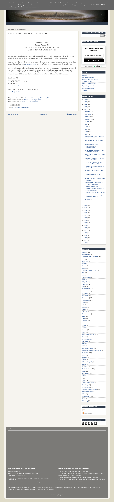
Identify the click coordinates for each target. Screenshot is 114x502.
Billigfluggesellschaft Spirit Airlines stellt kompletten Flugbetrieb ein (27, 482)
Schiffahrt (84, 357)
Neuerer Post (13, 114)
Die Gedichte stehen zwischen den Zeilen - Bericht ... (95, 167)
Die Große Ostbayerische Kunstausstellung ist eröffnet (94, 175)
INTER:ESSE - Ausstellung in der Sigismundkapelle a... (94, 150)
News (83, 337)
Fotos (83, 286)
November (88, 114)
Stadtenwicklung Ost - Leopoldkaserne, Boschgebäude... (91, 146)
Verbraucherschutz (87, 391)
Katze (83, 309)
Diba (83, 272)
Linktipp (84, 323)
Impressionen (86, 300)
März (87, 134)
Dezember (88, 111)
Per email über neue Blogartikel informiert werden (91, 80)
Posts (85, 410)
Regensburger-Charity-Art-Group (91, 350)
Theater (84, 380)
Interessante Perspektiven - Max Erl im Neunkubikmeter (94, 141)
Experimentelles (86, 277)
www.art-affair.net (13, 86)
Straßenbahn (85, 373)
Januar (87, 202)
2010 (85, 233)
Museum (84, 330)
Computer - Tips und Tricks (89, 270)
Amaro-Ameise (86, 254)
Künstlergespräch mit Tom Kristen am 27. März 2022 (94, 159)
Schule (84, 359)
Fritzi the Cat (85, 291)
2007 (85, 240)
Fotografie (85, 284)
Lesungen (84, 320)
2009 (85, 235)
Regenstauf (85, 352)
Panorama (85, 341)
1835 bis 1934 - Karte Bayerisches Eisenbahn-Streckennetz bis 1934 (78, 479)
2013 (85, 225)
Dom (83, 275)
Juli (86, 124)
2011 (85, 230)
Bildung (84, 263)
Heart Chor (85, 295)
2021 (85, 205)
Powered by (93, 66)
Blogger (60, 495)
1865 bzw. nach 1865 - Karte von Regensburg (71, 471)
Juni (86, 126)
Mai (86, 129)
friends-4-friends (86, 288)
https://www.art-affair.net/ (30, 102)
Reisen (84, 355)
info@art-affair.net (16, 92)
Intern (83, 302)
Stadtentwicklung (87, 369)
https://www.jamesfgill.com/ (31, 100)
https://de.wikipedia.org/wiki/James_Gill (36, 98)
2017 (85, 215)
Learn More (94, 5)
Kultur (83, 316)
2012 (85, 228)
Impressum (85, 90)
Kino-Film (84, 311)
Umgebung (85, 385)
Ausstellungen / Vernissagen (20, 107)
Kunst (83, 318)
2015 (85, 220)
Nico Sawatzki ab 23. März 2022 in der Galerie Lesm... (95, 171)
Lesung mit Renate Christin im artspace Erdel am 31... (93, 163)
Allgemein (84, 252)
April (86, 131)
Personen (84, 343)
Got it (103, 5)
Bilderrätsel (85, 261)
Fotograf (84, 279)
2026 (85, 99)
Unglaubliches (86, 387)
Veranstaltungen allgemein (89, 389)
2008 (85, 238)
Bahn (83, 259)
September (88, 119)
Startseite (43, 114)
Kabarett (84, 307)
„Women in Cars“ (30, 64)
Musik (83, 332)
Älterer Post (72, 114)
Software (84, 364)
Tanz (83, 375)
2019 (85, 210)
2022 (85, 109)
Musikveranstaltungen (88, 334)
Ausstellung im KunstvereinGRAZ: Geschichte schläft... (95, 183)
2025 (85, 102)
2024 (85, 104)
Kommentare (87, 413)
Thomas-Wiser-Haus (88, 382)
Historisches (85, 298)
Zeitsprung (85, 401)
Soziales (84, 366)
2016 (85, 218)
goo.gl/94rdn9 (50, 489)
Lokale (84, 327)
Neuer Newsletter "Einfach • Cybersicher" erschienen (23, 473)
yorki (83, 398)
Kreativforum (85, 314)
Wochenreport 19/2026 (14, 471)
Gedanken (85, 293)
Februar (87, 199)
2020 (85, 207)
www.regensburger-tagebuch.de (30, 489)
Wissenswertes (86, 396)
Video (83, 394)
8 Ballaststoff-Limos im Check (16, 475)
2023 (85, 107)
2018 (85, 212)
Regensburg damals (87, 348)
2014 (85, 222)
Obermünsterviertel (87, 339)
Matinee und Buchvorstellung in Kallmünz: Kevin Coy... (94, 195)
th (82, 378)
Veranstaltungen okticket (89, 83)
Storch (84, 371)
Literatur (84, 325)
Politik (83, 346)
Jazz (83, 304)
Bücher (84, 268)
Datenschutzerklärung (88, 88)
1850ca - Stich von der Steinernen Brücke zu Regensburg (75, 477)
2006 (85, 243)
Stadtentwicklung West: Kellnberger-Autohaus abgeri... (94, 187)
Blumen (84, 266)
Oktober (87, 116)
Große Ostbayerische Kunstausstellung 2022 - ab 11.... (95, 191)
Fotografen (85, 282)
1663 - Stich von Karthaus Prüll (67, 482)
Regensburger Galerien (88, 86)
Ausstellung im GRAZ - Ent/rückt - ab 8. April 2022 (94, 137)
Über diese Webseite (88, 77)
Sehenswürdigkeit (87, 362)
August (87, 121)
